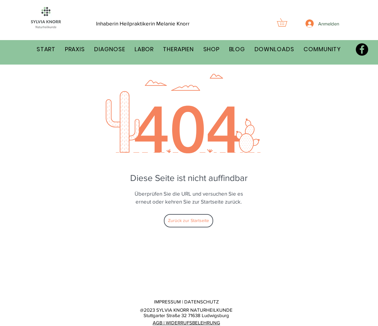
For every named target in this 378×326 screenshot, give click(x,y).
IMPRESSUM (167, 301)
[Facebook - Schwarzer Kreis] (362, 49)
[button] (286, 22)
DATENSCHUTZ (201, 301)
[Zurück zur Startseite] (188, 220)
